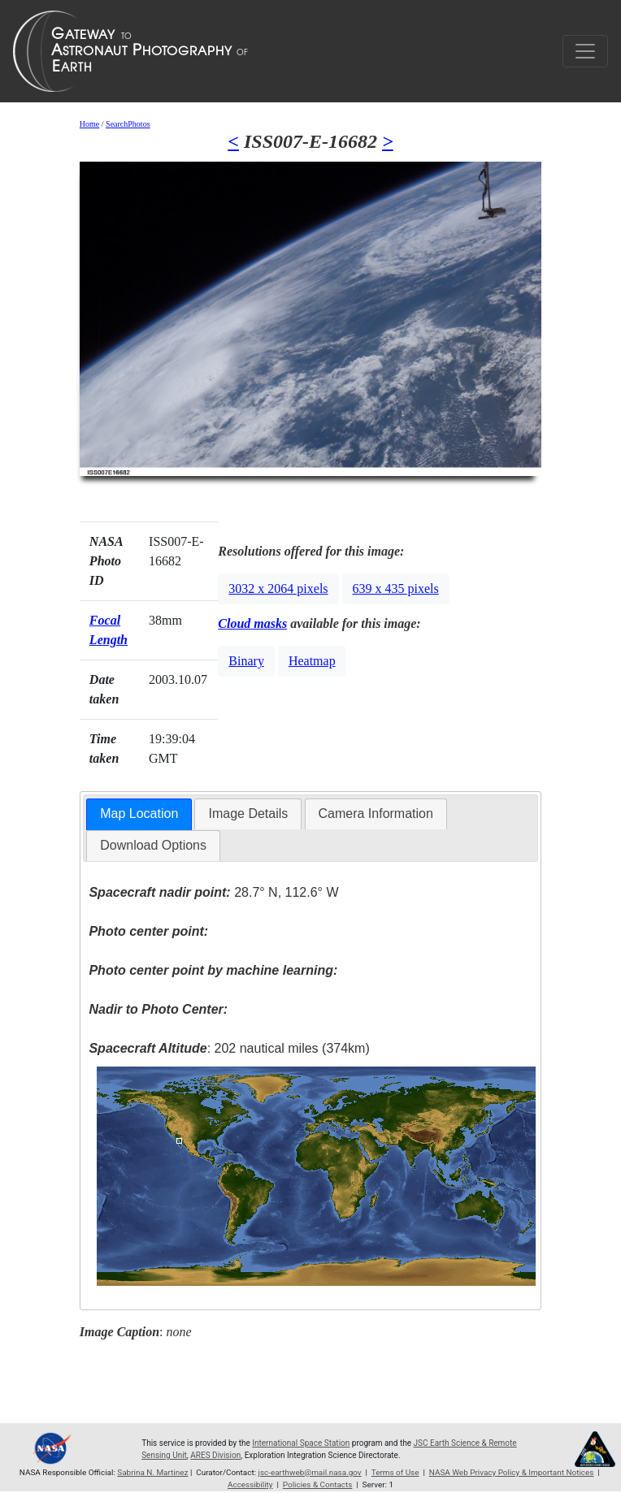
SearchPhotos (128, 123)
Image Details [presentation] (248, 813)
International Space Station (301, 1443)
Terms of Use (395, 1472)
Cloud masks (252, 623)
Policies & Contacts (318, 1484)
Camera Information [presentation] (376, 813)
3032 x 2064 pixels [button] (278, 588)
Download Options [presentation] (153, 845)
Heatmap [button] (312, 661)
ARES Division (215, 1455)
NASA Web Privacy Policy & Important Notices (511, 1472)
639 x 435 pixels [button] (396, 588)
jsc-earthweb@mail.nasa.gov (310, 1472)
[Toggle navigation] (585, 51)
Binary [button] (246, 661)
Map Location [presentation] (139, 813)
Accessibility (250, 1484)
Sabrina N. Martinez (152, 1472)
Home (89, 123)
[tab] (139, 814)
